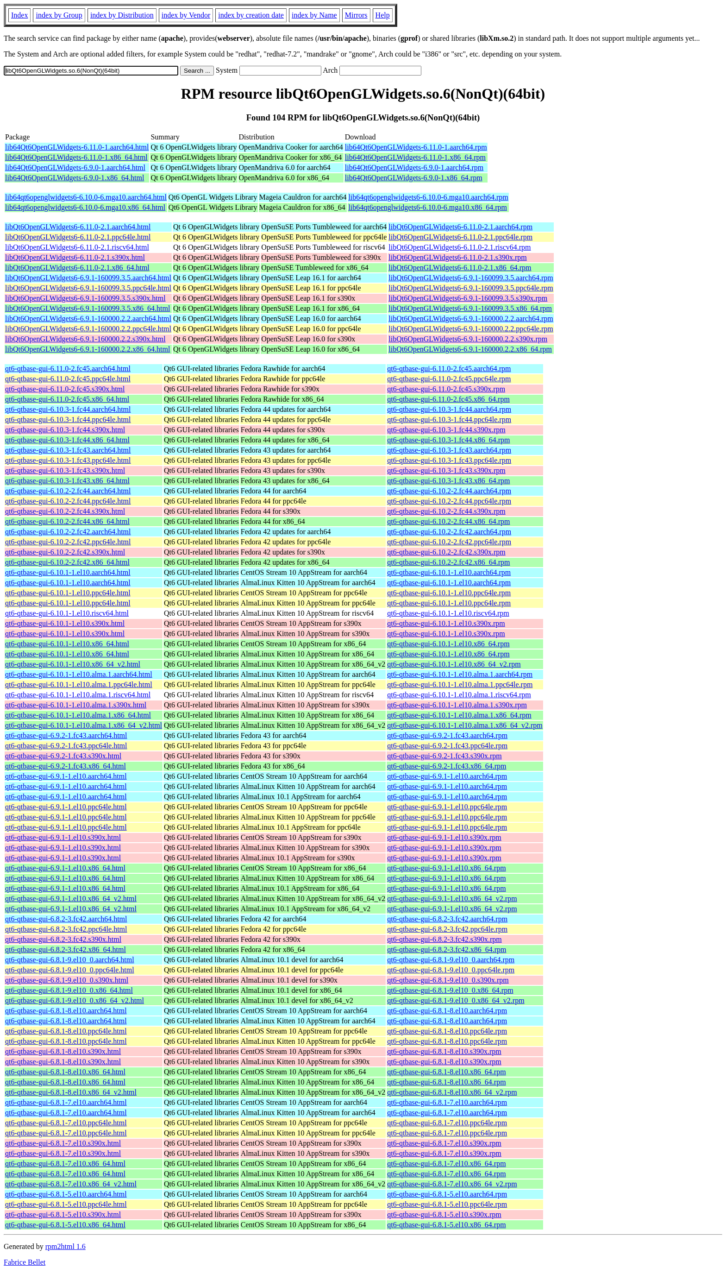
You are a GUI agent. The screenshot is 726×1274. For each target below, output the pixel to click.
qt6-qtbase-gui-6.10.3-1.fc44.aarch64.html (68, 409)
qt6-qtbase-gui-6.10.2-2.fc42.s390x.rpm (446, 552)
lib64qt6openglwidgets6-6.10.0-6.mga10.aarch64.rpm (428, 197)
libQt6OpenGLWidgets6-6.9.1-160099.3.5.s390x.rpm (467, 298)
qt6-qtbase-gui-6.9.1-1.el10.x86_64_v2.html (71, 898)
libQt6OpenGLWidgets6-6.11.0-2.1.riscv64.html (77, 247)
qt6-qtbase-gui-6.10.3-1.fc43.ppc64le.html (68, 460)
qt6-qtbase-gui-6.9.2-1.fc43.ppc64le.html (66, 746)
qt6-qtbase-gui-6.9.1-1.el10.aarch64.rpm (447, 776)
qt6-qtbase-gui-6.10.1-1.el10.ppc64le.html (68, 593)
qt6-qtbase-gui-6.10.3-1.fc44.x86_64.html (67, 440)
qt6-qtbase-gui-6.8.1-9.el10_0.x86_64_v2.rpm (455, 1000)
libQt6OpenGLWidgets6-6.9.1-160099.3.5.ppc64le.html (88, 288)
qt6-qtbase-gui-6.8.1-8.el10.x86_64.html (65, 1072)
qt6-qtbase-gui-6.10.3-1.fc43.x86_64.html (67, 481)
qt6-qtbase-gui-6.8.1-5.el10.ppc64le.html (66, 1204)
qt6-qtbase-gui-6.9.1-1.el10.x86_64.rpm (446, 868)
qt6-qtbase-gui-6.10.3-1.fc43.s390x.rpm (446, 470)
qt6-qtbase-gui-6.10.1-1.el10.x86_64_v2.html (72, 664)
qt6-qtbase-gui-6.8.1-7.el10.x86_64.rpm (446, 1163)
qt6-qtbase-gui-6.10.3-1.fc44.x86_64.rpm (448, 440)
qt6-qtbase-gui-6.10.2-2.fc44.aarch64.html (68, 491)
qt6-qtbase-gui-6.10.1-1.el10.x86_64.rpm (448, 644)
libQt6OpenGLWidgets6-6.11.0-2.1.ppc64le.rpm (460, 237)
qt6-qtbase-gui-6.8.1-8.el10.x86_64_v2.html (71, 1092)
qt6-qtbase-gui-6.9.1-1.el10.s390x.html (63, 837)
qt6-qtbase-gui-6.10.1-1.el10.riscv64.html (67, 613)
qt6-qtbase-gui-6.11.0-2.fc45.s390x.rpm (446, 389)
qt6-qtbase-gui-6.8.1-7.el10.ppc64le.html (66, 1123)
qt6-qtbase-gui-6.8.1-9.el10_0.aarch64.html (69, 960)
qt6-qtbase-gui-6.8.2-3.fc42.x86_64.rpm (446, 949)
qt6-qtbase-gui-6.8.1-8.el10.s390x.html (63, 1051)
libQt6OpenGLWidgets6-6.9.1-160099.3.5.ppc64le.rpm (470, 288)
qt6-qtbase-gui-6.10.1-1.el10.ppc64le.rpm (449, 593)
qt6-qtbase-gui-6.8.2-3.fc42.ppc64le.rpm (447, 929)
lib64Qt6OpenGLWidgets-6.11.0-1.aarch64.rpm (416, 147)
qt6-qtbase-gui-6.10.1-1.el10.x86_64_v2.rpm (453, 664)
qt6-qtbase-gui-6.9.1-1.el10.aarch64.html (66, 776)
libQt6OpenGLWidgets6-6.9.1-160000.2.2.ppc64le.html (88, 329)
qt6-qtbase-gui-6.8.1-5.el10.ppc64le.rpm (447, 1204)
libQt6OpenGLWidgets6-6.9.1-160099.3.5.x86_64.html (87, 308)
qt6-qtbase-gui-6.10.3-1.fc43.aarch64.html (68, 450)
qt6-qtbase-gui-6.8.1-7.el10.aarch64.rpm (447, 1102)
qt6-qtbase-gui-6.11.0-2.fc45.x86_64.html (67, 399)
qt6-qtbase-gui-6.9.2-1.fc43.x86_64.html (65, 766)
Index (19, 15)
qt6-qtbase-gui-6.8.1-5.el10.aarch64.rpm (447, 1194)
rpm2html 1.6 (65, 1246)
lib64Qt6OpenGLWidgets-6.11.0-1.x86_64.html (76, 157)
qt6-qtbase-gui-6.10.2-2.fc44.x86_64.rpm (448, 521)
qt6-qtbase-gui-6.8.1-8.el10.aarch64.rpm (447, 1011)
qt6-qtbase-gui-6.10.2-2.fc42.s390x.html (65, 552)
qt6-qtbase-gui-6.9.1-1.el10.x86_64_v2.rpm (452, 898)
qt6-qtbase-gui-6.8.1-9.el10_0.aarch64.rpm (450, 960)
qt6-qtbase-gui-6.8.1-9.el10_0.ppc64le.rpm (450, 970)
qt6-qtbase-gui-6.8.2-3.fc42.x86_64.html (65, 949)
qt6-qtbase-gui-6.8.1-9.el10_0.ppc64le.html (69, 970)
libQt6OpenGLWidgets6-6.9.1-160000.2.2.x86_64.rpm (470, 349)
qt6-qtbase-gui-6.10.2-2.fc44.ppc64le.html (68, 501)
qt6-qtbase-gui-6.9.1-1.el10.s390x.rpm (444, 837)
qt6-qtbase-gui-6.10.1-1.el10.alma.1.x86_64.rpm (459, 715)
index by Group (59, 15)
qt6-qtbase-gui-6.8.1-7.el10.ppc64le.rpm (447, 1123)
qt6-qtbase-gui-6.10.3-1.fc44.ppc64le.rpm (449, 419)
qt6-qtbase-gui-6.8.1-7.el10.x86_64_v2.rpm (452, 1184)
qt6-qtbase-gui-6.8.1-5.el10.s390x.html (63, 1214)
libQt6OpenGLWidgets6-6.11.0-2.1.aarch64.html (77, 227)
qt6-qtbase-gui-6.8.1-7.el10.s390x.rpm (444, 1143)
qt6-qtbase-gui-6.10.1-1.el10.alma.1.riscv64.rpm (459, 695)
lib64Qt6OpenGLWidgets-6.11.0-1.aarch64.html (77, 147)
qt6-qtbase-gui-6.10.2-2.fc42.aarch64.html (68, 532)
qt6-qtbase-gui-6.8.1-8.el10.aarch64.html (66, 1011)
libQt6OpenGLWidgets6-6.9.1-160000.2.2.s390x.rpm (467, 339)
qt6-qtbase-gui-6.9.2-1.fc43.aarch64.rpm (447, 735)
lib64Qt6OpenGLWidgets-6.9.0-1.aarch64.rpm (414, 167)
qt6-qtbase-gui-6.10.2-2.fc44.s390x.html (65, 511)
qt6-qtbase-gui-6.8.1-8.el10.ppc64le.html (66, 1031)
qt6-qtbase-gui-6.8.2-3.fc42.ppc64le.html (66, 929)
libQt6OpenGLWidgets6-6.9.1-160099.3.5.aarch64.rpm (470, 278)
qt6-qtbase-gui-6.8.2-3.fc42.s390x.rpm (444, 939)
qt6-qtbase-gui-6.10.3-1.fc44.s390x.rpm (446, 430)
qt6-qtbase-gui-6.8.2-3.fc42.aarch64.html (66, 919)
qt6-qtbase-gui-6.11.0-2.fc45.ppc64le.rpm (449, 379)
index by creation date (251, 15)
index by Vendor (186, 15)
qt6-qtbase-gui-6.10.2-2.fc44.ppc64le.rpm (449, 501)
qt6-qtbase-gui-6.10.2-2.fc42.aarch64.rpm (449, 532)
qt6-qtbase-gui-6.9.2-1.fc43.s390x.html (63, 756)
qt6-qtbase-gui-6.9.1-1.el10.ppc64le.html (66, 807)
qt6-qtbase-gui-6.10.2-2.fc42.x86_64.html (67, 562)
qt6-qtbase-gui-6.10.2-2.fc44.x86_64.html (67, 521)
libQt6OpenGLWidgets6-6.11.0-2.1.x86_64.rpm (459, 267)
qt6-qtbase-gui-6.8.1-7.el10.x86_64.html (65, 1163)
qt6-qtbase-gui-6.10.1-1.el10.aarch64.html (68, 572)
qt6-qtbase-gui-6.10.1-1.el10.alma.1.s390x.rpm (457, 705)
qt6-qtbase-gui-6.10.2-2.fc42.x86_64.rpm (448, 562)
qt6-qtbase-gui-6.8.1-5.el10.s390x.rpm (444, 1214)
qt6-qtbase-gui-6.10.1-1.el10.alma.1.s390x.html (75, 705)
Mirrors (356, 15)
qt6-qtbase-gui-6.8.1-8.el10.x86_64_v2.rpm (452, 1092)
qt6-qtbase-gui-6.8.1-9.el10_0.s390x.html (66, 980)
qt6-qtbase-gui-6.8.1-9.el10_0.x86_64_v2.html (74, 1000)
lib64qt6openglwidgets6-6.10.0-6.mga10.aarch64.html (86, 197)
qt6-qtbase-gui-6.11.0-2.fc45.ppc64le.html (68, 379)
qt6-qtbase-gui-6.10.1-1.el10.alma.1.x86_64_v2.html (83, 725)
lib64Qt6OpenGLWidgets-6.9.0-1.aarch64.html (75, 167)
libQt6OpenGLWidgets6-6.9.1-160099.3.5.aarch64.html (88, 278)
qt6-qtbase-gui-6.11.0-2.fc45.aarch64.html (68, 368)
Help (383, 15)
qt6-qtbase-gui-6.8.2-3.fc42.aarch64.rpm (447, 919)
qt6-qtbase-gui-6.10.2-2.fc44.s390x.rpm (446, 511)
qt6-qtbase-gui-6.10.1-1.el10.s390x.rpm (446, 623)
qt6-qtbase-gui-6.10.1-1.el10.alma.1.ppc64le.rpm (459, 684)
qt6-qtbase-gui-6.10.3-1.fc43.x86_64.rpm (448, 481)
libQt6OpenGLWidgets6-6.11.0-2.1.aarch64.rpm (460, 227)
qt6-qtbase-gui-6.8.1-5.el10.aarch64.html (66, 1194)
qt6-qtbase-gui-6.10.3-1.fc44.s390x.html (65, 430)
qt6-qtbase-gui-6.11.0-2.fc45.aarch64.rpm (449, 368)
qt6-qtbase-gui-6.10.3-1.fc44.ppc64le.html (68, 419)
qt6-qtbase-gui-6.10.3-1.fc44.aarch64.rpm (449, 409)
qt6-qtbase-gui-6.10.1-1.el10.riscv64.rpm (448, 613)
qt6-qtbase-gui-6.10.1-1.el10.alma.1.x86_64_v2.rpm (465, 725)
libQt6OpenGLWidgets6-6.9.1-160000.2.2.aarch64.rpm (470, 318)
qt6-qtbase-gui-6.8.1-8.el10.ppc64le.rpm (447, 1031)
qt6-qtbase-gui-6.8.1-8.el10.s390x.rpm (444, 1051)
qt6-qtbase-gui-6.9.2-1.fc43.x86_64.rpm (446, 766)
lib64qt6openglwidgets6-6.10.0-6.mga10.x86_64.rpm (427, 207)
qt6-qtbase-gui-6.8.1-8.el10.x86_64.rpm (446, 1072)
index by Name (314, 15)
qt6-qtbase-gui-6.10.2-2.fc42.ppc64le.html (68, 542)
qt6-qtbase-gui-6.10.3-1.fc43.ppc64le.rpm (449, 460)
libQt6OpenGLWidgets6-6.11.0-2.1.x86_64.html (77, 267)
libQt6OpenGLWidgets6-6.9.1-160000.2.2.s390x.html (85, 339)
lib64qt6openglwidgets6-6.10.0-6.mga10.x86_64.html (85, 207)
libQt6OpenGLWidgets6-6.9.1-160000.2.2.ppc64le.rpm (470, 329)
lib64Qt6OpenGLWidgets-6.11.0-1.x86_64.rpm (415, 157)
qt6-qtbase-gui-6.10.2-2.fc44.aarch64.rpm (449, 491)
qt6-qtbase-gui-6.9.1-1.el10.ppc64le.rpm (447, 807)
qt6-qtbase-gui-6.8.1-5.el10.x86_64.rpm (446, 1225)
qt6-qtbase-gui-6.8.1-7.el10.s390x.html (63, 1143)
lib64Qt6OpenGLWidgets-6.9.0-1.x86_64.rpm (413, 178)
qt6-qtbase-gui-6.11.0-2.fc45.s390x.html (65, 389)
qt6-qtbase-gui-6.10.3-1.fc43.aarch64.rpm (449, 450)
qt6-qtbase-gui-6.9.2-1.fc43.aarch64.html (66, 735)
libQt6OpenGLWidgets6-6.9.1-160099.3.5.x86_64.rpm (470, 308)
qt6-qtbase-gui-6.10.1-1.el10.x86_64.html (67, 644)
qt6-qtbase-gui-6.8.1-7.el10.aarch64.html (66, 1102)
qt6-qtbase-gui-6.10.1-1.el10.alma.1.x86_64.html (78, 715)
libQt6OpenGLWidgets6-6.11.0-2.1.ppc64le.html (77, 237)
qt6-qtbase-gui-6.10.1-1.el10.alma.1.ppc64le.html (78, 684)
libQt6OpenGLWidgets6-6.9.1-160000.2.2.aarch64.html (88, 318)
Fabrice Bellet (24, 1262)
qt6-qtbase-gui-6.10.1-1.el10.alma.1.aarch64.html (78, 674)
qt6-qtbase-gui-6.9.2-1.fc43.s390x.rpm (444, 756)
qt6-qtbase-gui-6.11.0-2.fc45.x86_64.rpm (448, 399)
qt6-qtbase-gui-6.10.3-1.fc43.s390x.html (65, 470)
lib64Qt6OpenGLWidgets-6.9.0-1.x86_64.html (74, 178)
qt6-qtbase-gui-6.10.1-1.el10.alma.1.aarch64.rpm (459, 674)
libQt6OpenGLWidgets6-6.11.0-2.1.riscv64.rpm (459, 247)
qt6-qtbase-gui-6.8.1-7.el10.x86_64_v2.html (71, 1184)
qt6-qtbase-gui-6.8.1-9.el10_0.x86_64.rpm (450, 990)
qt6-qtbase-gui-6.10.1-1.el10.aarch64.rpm (449, 572)
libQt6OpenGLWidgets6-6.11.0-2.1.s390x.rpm (457, 257)
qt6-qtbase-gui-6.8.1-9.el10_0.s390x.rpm (448, 980)
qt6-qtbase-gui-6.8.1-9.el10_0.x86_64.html (69, 990)
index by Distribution (122, 15)
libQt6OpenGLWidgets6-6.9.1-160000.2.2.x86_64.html (87, 349)
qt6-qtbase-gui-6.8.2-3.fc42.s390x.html (63, 939)
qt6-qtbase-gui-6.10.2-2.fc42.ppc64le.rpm (449, 542)
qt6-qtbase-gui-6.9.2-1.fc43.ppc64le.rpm (447, 746)
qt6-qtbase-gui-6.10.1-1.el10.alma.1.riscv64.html (77, 695)
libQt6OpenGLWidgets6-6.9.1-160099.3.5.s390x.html (85, 298)
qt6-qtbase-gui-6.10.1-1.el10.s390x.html (65, 623)
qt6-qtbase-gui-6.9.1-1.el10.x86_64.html (65, 868)
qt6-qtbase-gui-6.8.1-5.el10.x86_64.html (65, 1225)
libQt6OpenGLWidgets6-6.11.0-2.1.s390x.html (75, 257)
